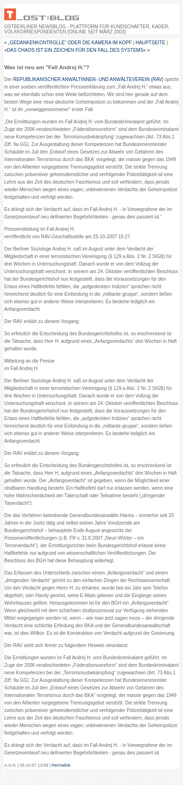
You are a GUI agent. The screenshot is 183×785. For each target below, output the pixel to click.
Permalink (61, 765)
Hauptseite (150, 42)
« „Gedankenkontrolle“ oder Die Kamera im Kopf (68, 42)
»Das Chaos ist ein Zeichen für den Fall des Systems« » (77, 50)
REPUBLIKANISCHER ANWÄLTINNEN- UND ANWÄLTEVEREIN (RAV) (88, 79)
